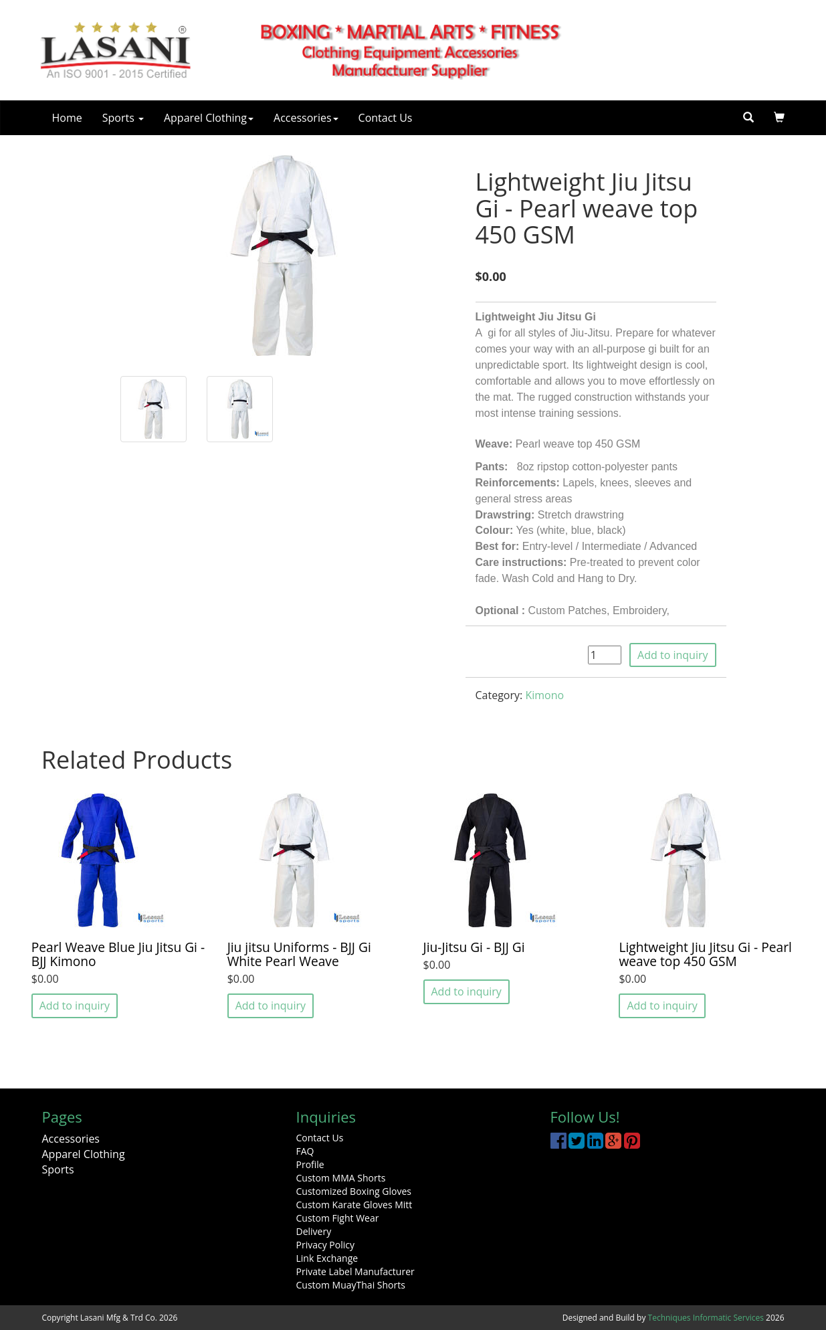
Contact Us (385, 117)
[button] (779, 117)
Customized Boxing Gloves (353, 1191)
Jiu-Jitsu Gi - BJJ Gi (474, 947)
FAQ (305, 1151)
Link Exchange (327, 1258)
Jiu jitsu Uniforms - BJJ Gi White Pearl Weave (299, 954)
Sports (123, 117)
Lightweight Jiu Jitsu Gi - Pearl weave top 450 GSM (705, 954)
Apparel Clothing (208, 117)
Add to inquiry (672, 655)
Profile (310, 1164)
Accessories (306, 117)
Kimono (544, 695)
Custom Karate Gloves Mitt (354, 1204)
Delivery (314, 1231)
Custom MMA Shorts (341, 1177)
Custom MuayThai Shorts (350, 1284)
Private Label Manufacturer (355, 1271)
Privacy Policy (325, 1244)
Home (67, 117)
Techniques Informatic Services (706, 1317)
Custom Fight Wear (337, 1218)
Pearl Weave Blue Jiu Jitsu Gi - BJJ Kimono (118, 954)
